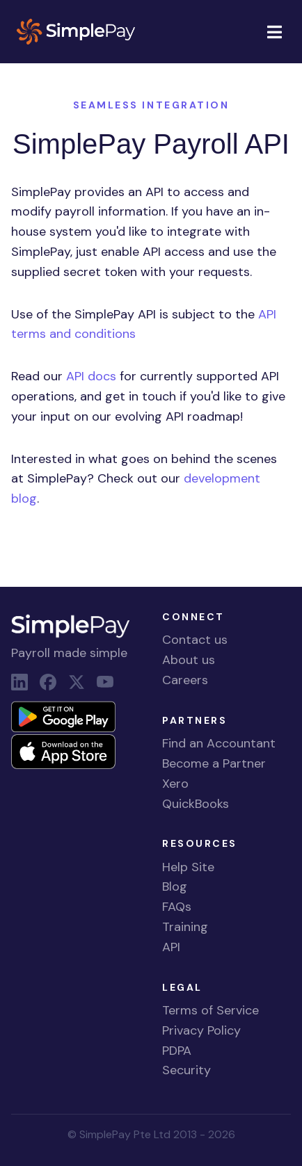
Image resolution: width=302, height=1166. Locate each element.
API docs (91, 376)
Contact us (195, 639)
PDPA (176, 1050)
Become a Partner (214, 763)
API (171, 947)
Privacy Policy (201, 1030)
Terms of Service (210, 1010)
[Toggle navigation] (274, 32)
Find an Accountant (219, 743)
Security (186, 1070)
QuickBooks (195, 803)
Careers (185, 680)
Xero (175, 783)
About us (188, 659)
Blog (174, 886)
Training (185, 926)
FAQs (176, 906)
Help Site (188, 867)
